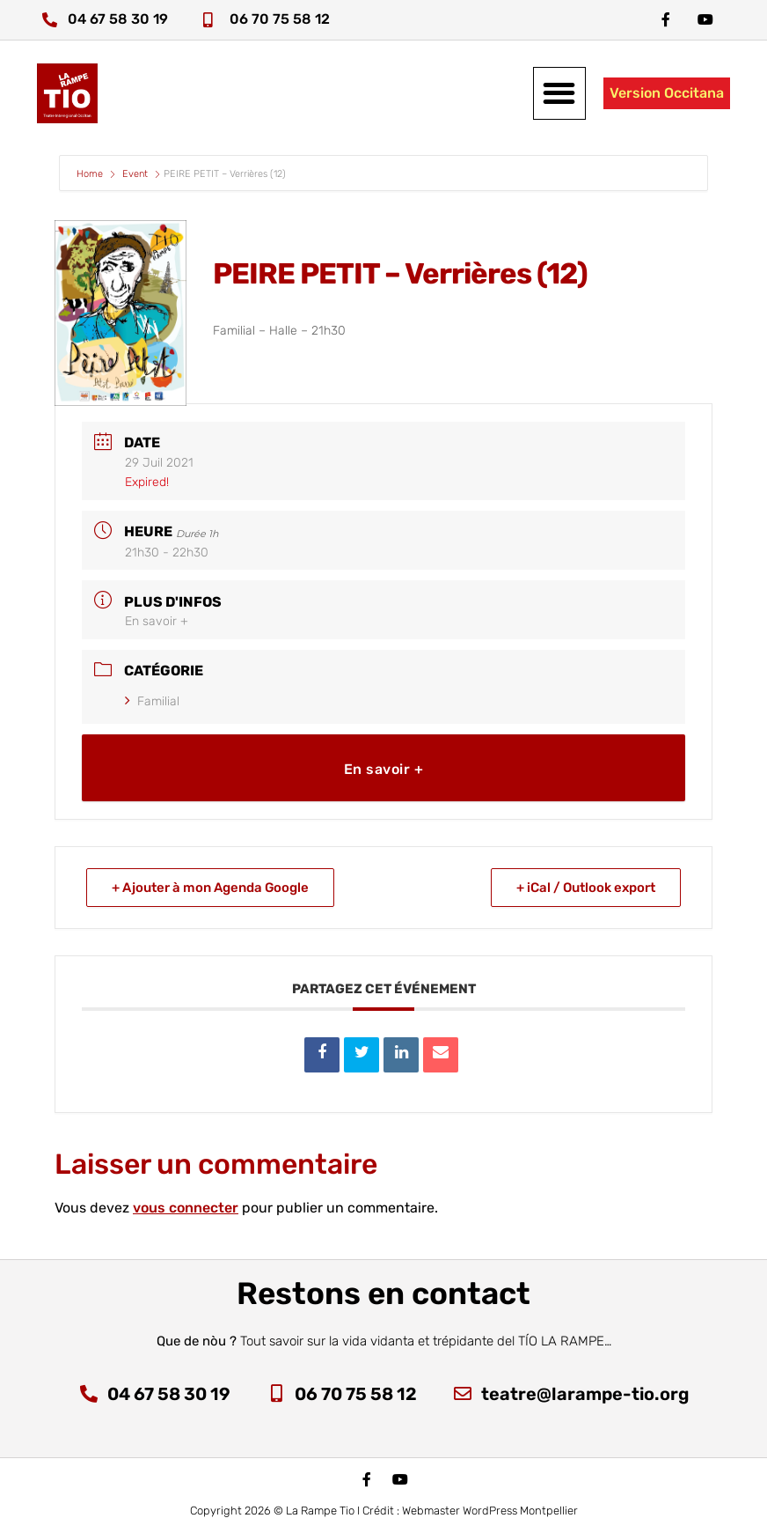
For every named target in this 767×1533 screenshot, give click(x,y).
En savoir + (156, 621)
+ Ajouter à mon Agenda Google (211, 887)
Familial (152, 701)
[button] (560, 94)
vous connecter (185, 1207)
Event (135, 174)
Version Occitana (667, 93)
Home (91, 174)
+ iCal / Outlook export (585, 887)
